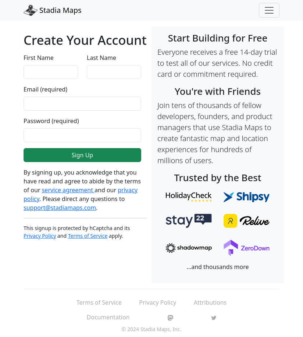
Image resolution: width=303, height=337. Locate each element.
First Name (39, 58)
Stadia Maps (53, 10)
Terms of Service (88, 235)
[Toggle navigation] (269, 10)
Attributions (210, 302)
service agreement (68, 190)
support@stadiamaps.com (60, 208)
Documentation (108, 317)
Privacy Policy (40, 235)
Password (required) (51, 121)
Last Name (101, 58)
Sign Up (82, 155)
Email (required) (45, 89)
